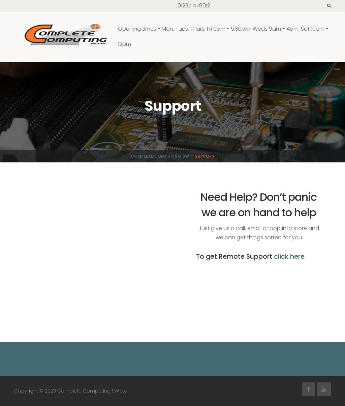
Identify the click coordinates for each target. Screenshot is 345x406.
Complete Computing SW (160, 156)
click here (289, 256)
